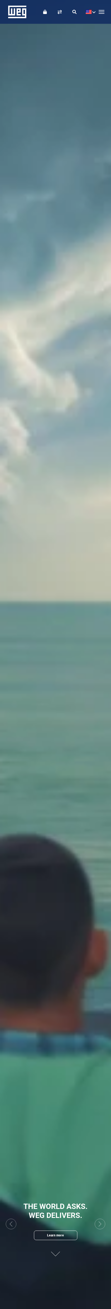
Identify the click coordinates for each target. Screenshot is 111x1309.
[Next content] (55, 1251)
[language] (89, 11)
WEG (15, 12)
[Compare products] (59, 11)
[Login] (45, 11)
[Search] (74, 11)
